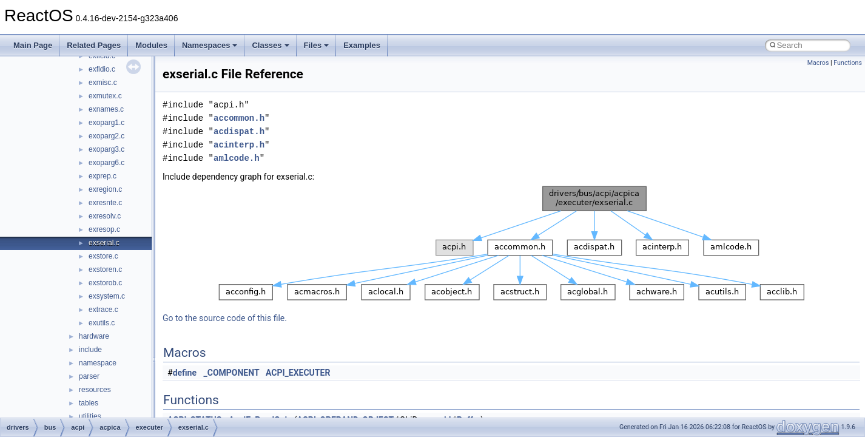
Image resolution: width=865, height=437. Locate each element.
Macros (818, 63)
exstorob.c (105, 283)
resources (95, 389)
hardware (94, 336)
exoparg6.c (106, 162)
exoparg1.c (106, 122)
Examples (361, 45)
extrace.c (103, 309)
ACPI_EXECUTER (298, 373)
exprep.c (102, 176)
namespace (97, 363)
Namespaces (210, 45)
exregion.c (105, 189)
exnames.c (106, 109)
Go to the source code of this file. (225, 318)
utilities (90, 416)
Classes (270, 45)
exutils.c (102, 323)
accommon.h (239, 118)
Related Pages (94, 45)
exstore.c (103, 256)
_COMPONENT (232, 373)
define (185, 373)
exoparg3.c (106, 149)
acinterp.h (239, 145)
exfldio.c (102, 69)
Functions (847, 63)
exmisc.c (103, 82)
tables (88, 403)
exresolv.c (105, 216)
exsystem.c (107, 296)
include (90, 349)
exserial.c (104, 243)
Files (316, 45)
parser (89, 376)
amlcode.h (237, 158)
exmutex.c (105, 96)
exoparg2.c (106, 136)
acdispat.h (239, 131)
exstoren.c (105, 269)
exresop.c (104, 229)
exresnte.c (105, 202)
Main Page (32, 45)
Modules (151, 45)
